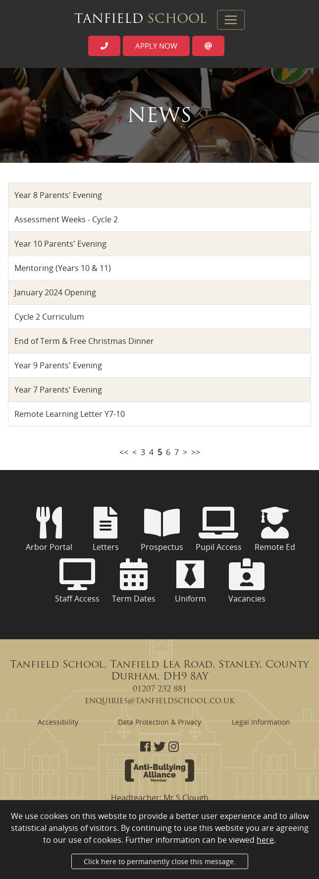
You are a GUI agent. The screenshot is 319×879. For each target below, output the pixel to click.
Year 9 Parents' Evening (58, 365)
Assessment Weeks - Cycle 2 (66, 219)
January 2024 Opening (55, 292)
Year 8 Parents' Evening (58, 195)
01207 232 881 (160, 689)
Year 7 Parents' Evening (58, 389)
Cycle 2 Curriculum (49, 316)
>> (195, 452)
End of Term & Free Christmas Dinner (84, 341)
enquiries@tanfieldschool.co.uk (160, 701)
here (265, 839)
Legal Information (261, 722)
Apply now (156, 46)
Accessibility (58, 722)
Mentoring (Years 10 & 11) (62, 268)
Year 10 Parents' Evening (60, 243)
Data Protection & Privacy (159, 722)
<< (123, 452)
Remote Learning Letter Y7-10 (69, 413)
